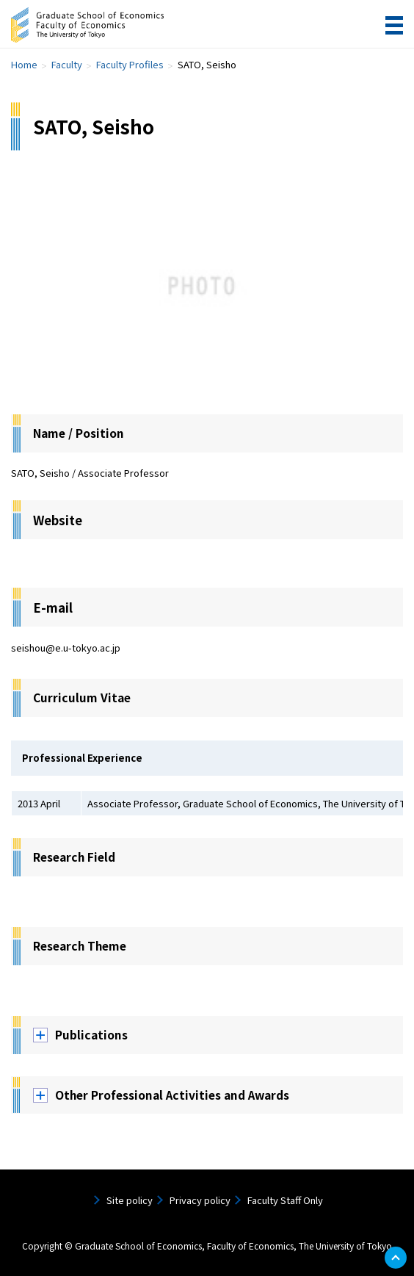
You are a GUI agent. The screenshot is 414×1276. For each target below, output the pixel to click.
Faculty (66, 64)
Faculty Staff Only (285, 1200)
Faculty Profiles (130, 64)
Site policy (129, 1200)
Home (24, 64)
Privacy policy (200, 1200)
